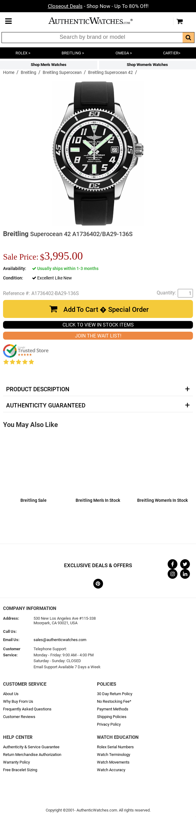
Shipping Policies (112, 716)
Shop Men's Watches (48, 64)
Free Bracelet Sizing (20, 770)
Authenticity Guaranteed (45, 405)
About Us (11, 693)
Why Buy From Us (18, 701)
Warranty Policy (16, 762)
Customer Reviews (19, 716)
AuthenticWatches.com (96, 20)
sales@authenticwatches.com (60, 639)
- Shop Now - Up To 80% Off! (98, 6)
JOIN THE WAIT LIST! (98, 336)
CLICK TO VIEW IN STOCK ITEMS (98, 325)
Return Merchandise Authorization (32, 754)
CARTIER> (171, 53)
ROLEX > (23, 53)
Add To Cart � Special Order (106, 309)
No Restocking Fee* (114, 701)
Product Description (37, 389)
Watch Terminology (113, 754)
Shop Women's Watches (147, 64)
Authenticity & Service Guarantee (31, 747)
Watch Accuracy (111, 770)
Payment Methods (112, 709)
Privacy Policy (109, 724)
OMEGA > (124, 53)
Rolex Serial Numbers (115, 747)
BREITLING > (73, 53)
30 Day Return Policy (114, 693)
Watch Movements (113, 762)
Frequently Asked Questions (27, 709)
